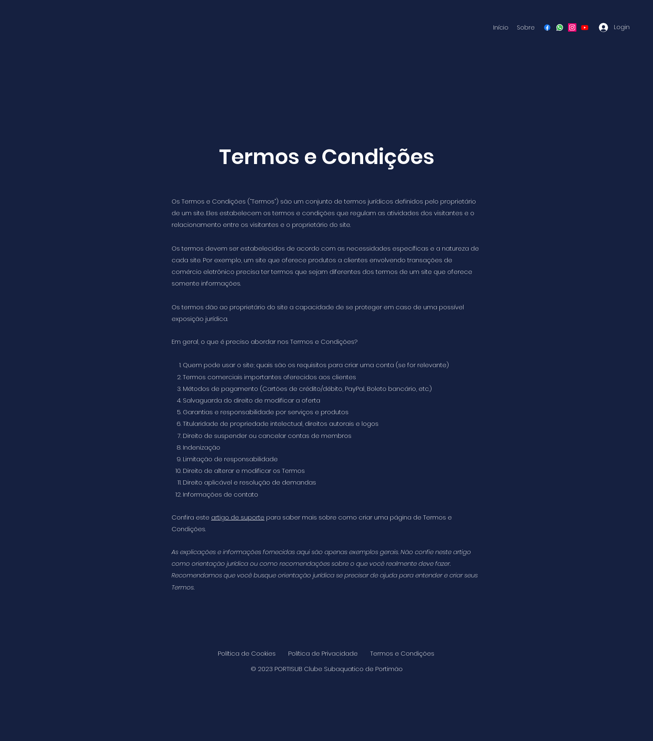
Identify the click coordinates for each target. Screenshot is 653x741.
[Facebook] (547, 27)
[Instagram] (572, 27)
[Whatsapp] (560, 27)
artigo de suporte (237, 517)
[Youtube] (585, 27)
